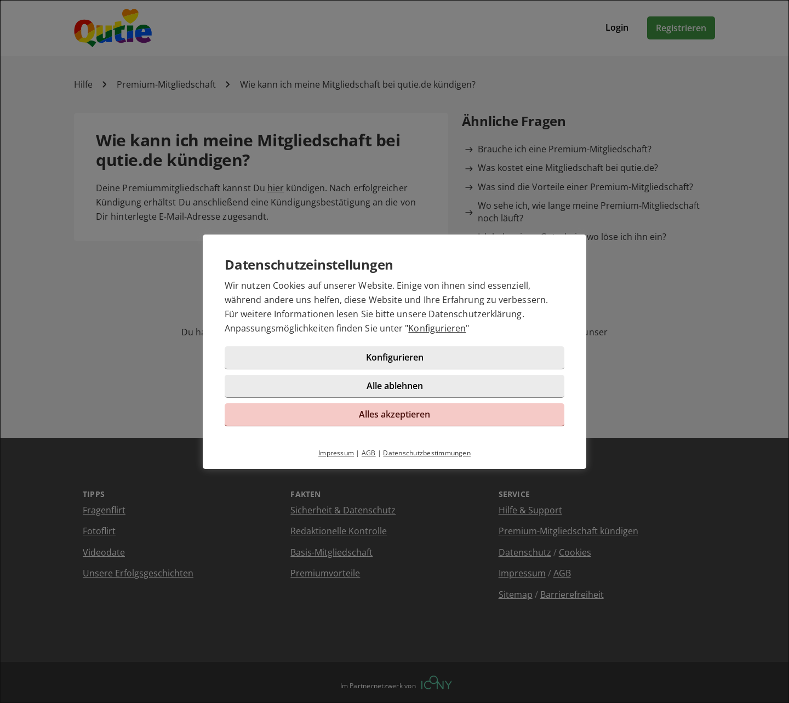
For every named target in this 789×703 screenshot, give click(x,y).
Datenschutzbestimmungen (427, 453)
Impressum (336, 453)
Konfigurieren (437, 328)
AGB (369, 453)
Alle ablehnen (395, 386)
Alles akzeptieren (394, 414)
